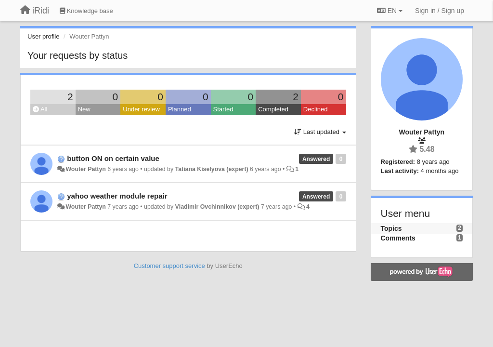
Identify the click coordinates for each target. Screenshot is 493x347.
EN (389, 10)
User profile (43, 36)
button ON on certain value (113, 158)
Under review (141, 109)
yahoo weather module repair (117, 196)
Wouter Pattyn (85, 169)
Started (223, 109)
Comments (398, 238)
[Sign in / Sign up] (439, 10)
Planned (179, 109)
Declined (315, 109)
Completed (273, 109)
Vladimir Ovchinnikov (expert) (217, 206)
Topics (391, 228)
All (40, 109)
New (84, 109)
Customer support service (169, 265)
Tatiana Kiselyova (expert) (211, 169)
